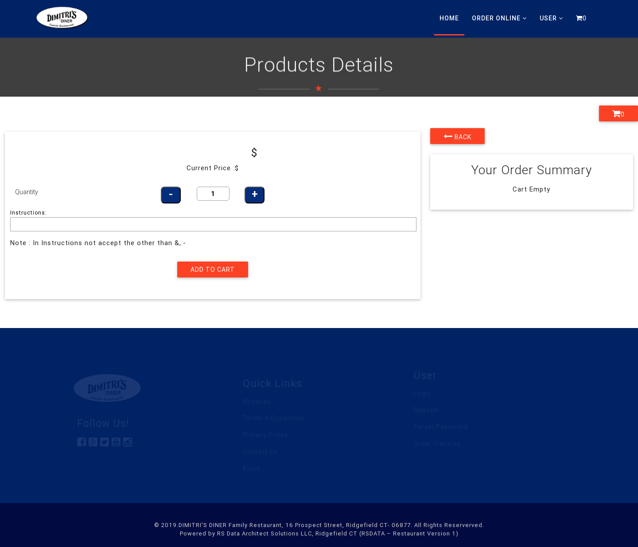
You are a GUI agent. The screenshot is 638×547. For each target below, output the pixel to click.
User (551, 18)
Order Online (499, 18)
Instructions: (28, 212)
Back (457, 136)
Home (449, 18)
